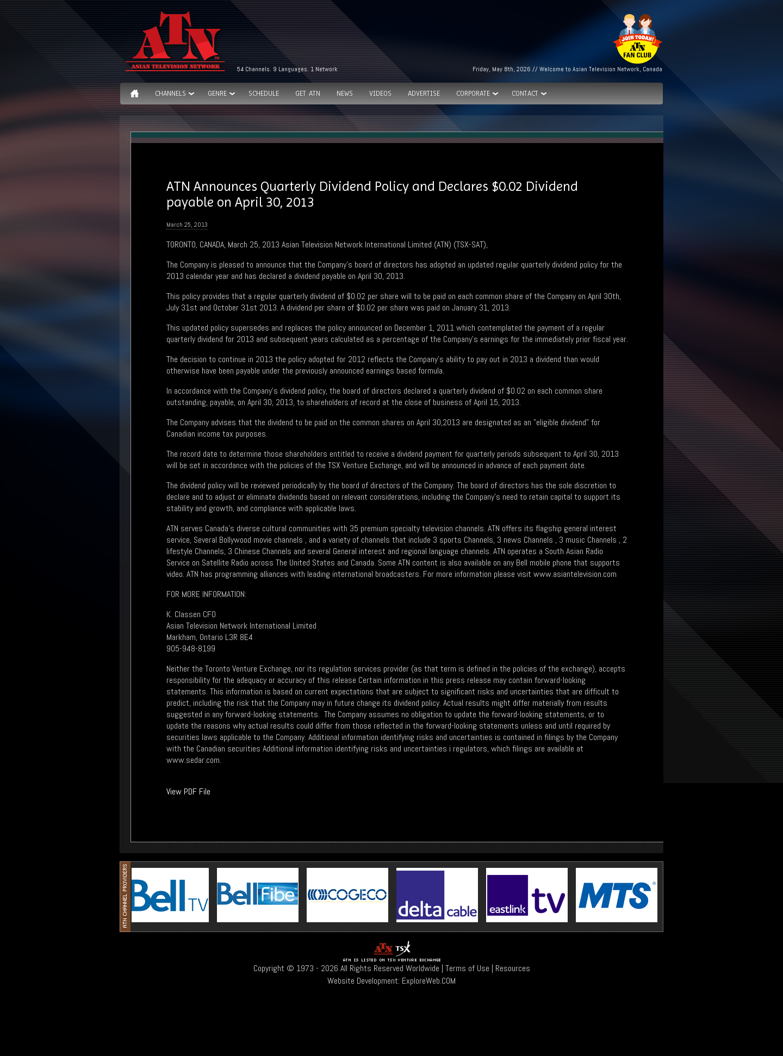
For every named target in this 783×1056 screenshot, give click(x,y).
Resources (512, 968)
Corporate (473, 93)
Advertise (424, 93)
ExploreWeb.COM (429, 980)
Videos (380, 93)
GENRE (217, 93)
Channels (170, 93)
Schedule (263, 93)
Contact (525, 93)
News (345, 93)
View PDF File (188, 791)
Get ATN (307, 93)
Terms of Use (467, 968)
